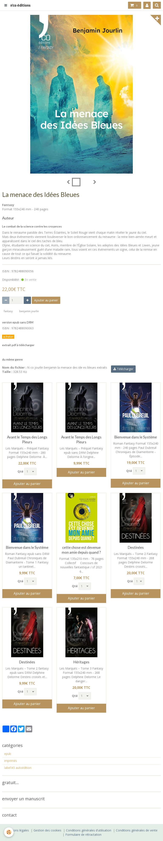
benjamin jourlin (29, 311)
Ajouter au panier (46, 300)
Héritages (81, 662)
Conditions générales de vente (136, 830)
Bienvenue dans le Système (135, 437)
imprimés (10, 761)
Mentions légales (17, 830)
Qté (20, 471)
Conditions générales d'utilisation (88, 830)
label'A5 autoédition (17, 768)
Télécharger (123, 369)
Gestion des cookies (47, 830)
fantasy (8, 311)
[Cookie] (9, 832)
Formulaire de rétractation (83, 835)
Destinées (136, 547)
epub (7, 754)
